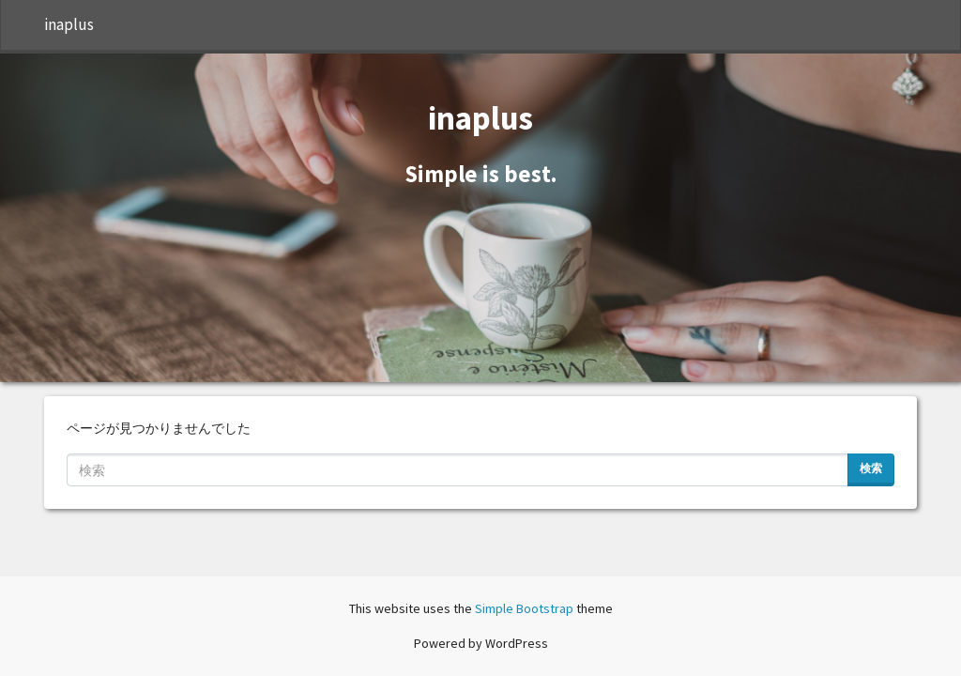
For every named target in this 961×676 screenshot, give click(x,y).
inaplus (69, 24)
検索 (871, 468)
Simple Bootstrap (524, 608)
